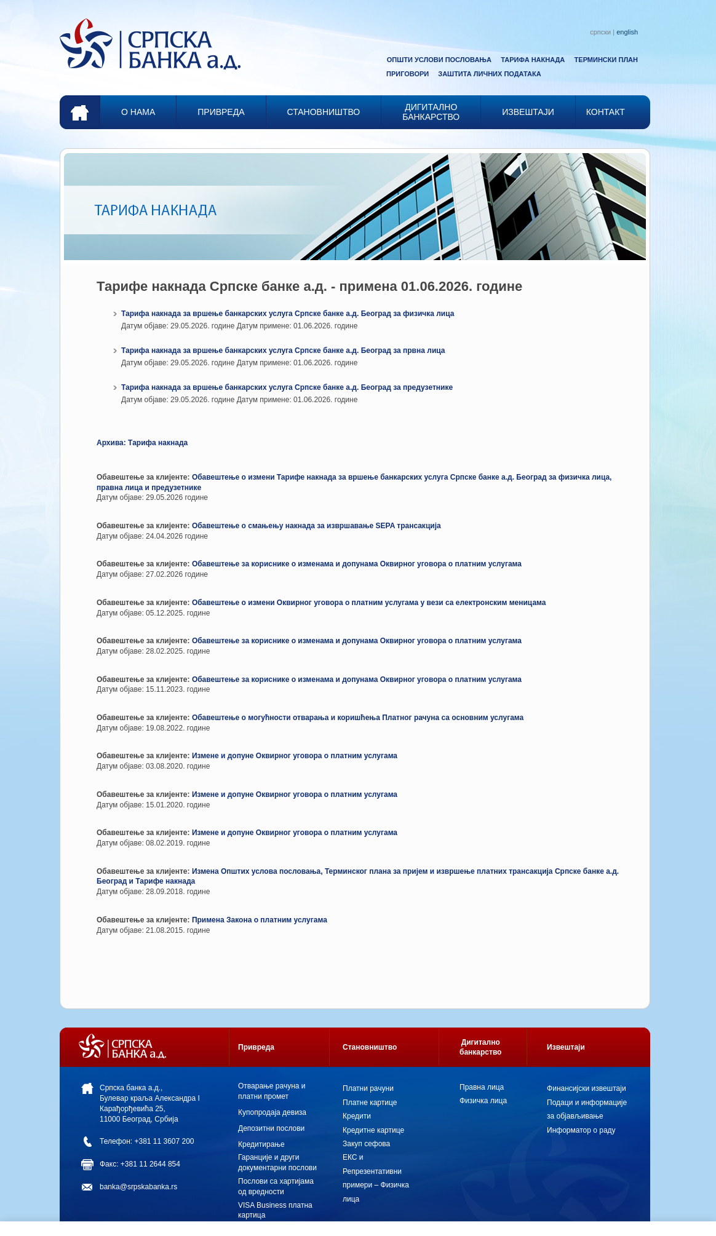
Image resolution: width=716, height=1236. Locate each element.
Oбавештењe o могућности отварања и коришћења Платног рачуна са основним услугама (357, 717)
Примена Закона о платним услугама (259, 920)
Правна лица (481, 1087)
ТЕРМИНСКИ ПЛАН (606, 59)
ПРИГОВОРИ (407, 73)
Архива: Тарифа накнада (142, 442)
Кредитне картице (373, 1130)
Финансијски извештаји (586, 1088)
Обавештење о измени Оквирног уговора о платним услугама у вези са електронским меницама (369, 602)
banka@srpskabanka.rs (138, 1187)
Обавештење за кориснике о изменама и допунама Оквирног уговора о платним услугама (357, 564)
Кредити (357, 1116)
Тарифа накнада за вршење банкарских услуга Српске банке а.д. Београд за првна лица (283, 350)
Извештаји (566, 1047)
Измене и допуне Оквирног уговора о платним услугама (294, 755)
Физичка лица (483, 1100)
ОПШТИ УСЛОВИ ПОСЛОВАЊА (439, 59)
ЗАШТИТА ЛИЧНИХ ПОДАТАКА (489, 73)
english (627, 32)
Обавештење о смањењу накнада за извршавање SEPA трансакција (316, 525)
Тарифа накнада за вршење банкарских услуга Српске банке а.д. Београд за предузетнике (287, 387)
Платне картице (370, 1102)
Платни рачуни (368, 1088)
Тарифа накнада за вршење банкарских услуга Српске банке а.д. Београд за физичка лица (287, 313)
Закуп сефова (366, 1143)
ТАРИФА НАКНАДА (533, 59)
